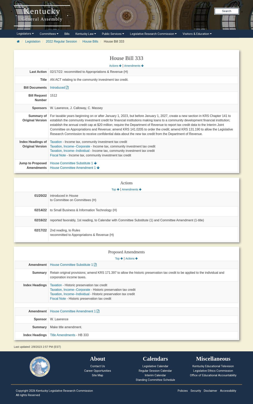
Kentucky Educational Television (213, 366)
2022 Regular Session (61, 41)
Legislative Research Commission (153, 34)
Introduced (59, 87)
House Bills (90, 41)
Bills (67, 34)
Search (226, 11)
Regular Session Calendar (155, 371)
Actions (115, 65)
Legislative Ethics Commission (213, 371)
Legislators (25, 33)
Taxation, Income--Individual (69, 150)
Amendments (134, 65)
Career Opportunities (97, 371)
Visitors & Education (197, 34)
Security (196, 391)
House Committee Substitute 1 (73, 163)
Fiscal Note (58, 155)
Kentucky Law (86, 34)
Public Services (113, 34)
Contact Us (97, 366)
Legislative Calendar (155, 366)
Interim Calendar (155, 375)
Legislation (33, 41)
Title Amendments (62, 335)
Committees (49, 34)
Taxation (56, 142)
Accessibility (228, 391)
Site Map (97, 375)
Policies (183, 391)
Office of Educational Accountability (213, 375)
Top (115, 189)
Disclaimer (210, 391)
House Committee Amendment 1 (75, 167)
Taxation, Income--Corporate (70, 146)
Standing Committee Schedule (155, 380)
